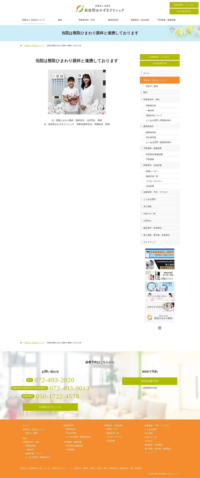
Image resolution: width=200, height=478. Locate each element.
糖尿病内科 (148, 126)
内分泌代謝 (151, 137)
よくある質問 (149, 199)
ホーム (146, 73)
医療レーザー (152, 171)
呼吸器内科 (151, 105)
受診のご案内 (152, 86)
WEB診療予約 (160, 63)
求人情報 (147, 206)
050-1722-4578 (57, 396)
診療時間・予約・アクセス (155, 192)
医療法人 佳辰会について (154, 80)
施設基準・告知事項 (152, 228)
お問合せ (147, 220)
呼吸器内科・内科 (151, 99)
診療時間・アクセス (160, 57)
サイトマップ (149, 242)
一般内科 (150, 110)
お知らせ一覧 (149, 213)
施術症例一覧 (152, 176)
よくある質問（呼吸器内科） (159, 120)
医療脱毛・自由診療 (152, 165)
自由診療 (150, 186)
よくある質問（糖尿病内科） (159, 142)
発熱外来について (154, 115)
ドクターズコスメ (154, 181)
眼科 (145, 92)
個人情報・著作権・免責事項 (156, 235)
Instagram (159, 328)
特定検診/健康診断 (154, 154)
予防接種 (150, 159)
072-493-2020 (54, 380)
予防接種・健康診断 (152, 148)
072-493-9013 (70, 388)
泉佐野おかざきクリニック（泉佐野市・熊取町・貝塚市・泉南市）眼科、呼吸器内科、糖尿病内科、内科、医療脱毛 (97, 468)
